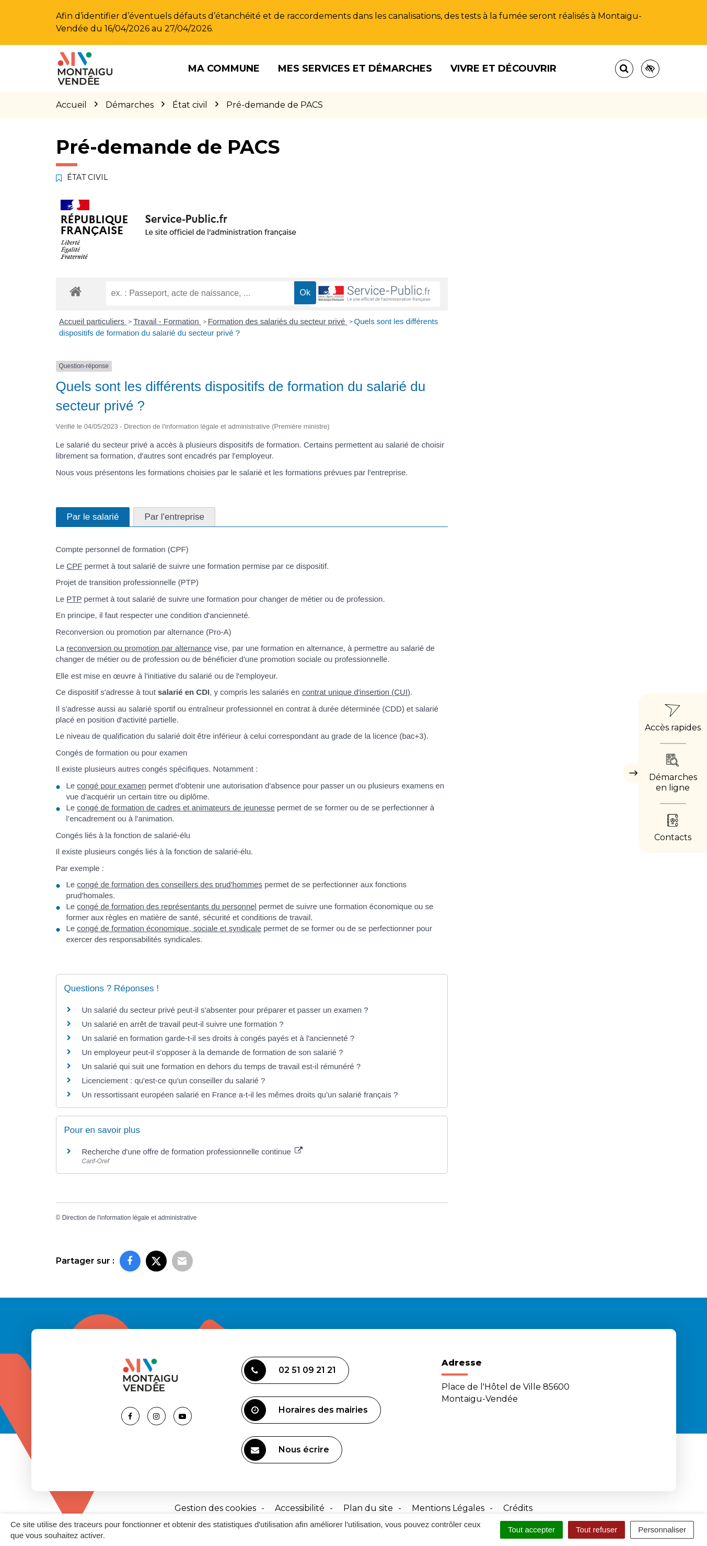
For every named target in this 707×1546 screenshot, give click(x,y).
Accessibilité (299, 1508)
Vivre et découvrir (503, 68)
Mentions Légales (448, 1508)
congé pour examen (111, 785)
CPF (74, 566)
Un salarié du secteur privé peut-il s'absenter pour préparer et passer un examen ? (225, 1009)
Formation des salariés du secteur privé (277, 321)
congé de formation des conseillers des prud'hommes (169, 884)
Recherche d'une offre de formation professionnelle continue (192, 1151)
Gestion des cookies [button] (215, 1508)
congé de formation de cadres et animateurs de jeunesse (176, 807)
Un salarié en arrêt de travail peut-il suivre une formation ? (183, 1024)
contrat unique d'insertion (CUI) (356, 692)
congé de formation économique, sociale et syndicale (169, 928)
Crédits (517, 1508)
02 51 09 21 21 (290, 1370)
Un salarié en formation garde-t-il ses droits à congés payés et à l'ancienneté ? (218, 1038)
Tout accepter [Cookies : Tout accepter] (531, 1529)
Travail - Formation (167, 321)
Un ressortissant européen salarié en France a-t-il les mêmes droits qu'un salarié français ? (240, 1094)
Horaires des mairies (306, 1410)
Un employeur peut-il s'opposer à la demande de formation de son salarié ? (212, 1052)
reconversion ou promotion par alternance (139, 648)
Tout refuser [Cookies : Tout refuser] (596, 1529)
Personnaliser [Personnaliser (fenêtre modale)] (662, 1529)
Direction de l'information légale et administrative (129, 1217)
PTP (74, 598)
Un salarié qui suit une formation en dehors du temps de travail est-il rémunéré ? (221, 1066)
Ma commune (224, 68)
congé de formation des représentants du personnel (167, 906)
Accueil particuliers (92, 321)
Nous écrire (286, 1450)
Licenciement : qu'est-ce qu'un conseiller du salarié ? (173, 1080)
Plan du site (368, 1508)
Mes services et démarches (355, 68)
